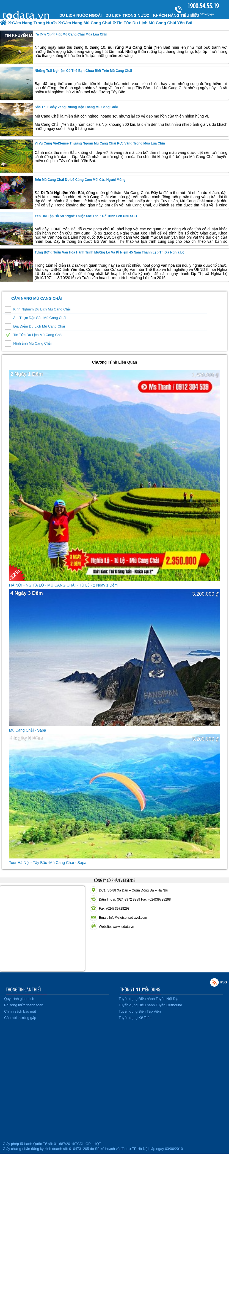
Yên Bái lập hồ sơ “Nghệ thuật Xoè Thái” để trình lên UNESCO (86, 216)
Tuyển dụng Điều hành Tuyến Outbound (150, 1005)
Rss (214, 982)
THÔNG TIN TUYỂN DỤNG (140, 989)
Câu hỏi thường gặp (20, 1018)
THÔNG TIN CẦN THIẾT (23, 989)
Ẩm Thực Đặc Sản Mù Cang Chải (39, 318)
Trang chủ (27, 14)
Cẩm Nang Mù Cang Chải (36, 298)
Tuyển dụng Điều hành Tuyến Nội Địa (148, 999)
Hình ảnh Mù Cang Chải (32, 343)
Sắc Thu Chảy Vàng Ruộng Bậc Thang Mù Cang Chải (76, 107)
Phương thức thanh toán (23, 1005)
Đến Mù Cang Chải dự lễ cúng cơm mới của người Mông (80, 180)
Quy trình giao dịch (19, 999)
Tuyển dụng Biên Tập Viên (140, 1011)
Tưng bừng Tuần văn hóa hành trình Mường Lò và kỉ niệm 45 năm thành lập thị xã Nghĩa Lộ (109, 252)
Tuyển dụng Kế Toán (135, 1018)
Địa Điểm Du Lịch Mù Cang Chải (39, 326)
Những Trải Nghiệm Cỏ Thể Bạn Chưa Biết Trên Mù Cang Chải (83, 71)
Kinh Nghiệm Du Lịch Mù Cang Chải (41, 309)
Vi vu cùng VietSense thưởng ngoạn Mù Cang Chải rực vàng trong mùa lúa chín (100, 143)
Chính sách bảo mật (20, 1011)
